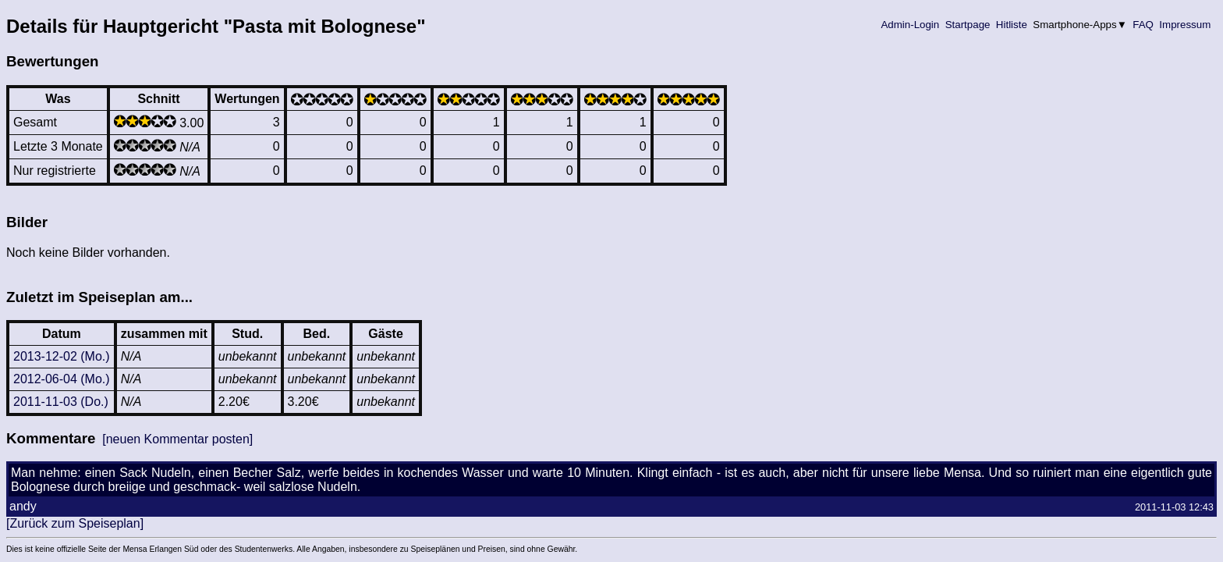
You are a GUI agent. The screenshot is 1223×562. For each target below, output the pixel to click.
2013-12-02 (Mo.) (61, 356)
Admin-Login (910, 24)
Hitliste (1011, 24)
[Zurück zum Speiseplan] (75, 523)
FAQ (1143, 24)
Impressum (1185, 24)
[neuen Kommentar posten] (177, 439)
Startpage (967, 24)
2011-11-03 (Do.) (60, 401)
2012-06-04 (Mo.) (61, 379)
